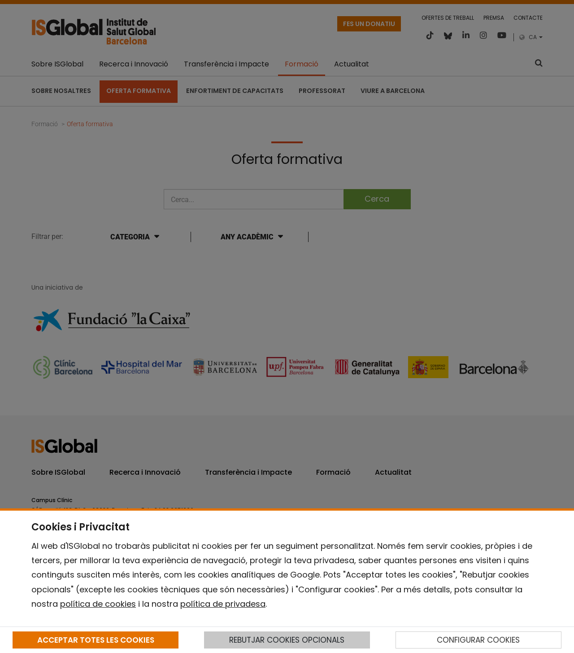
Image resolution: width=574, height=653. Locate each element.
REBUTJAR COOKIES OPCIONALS (286, 640)
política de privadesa (222, 603)
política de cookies (98, 603)
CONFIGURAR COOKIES (478, 640)
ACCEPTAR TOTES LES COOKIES (95, 640)
